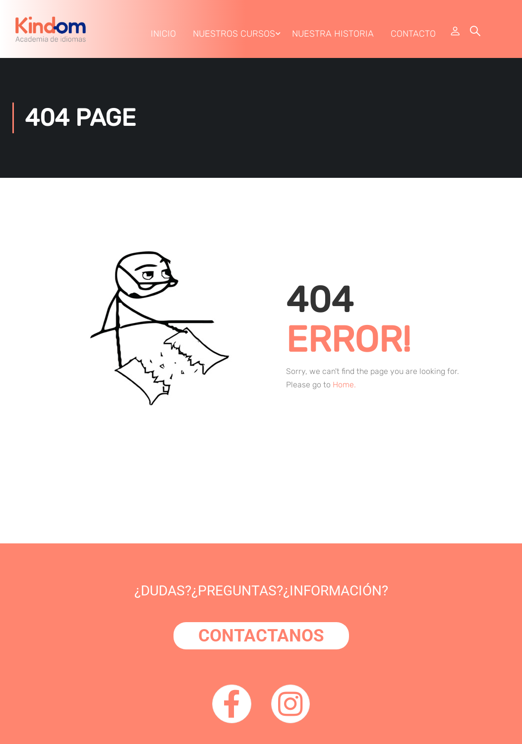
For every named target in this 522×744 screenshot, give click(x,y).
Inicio (162, 36)
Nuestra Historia (332, 36)
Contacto (412, 36)
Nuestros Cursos (233, 36)
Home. (344, 390)
